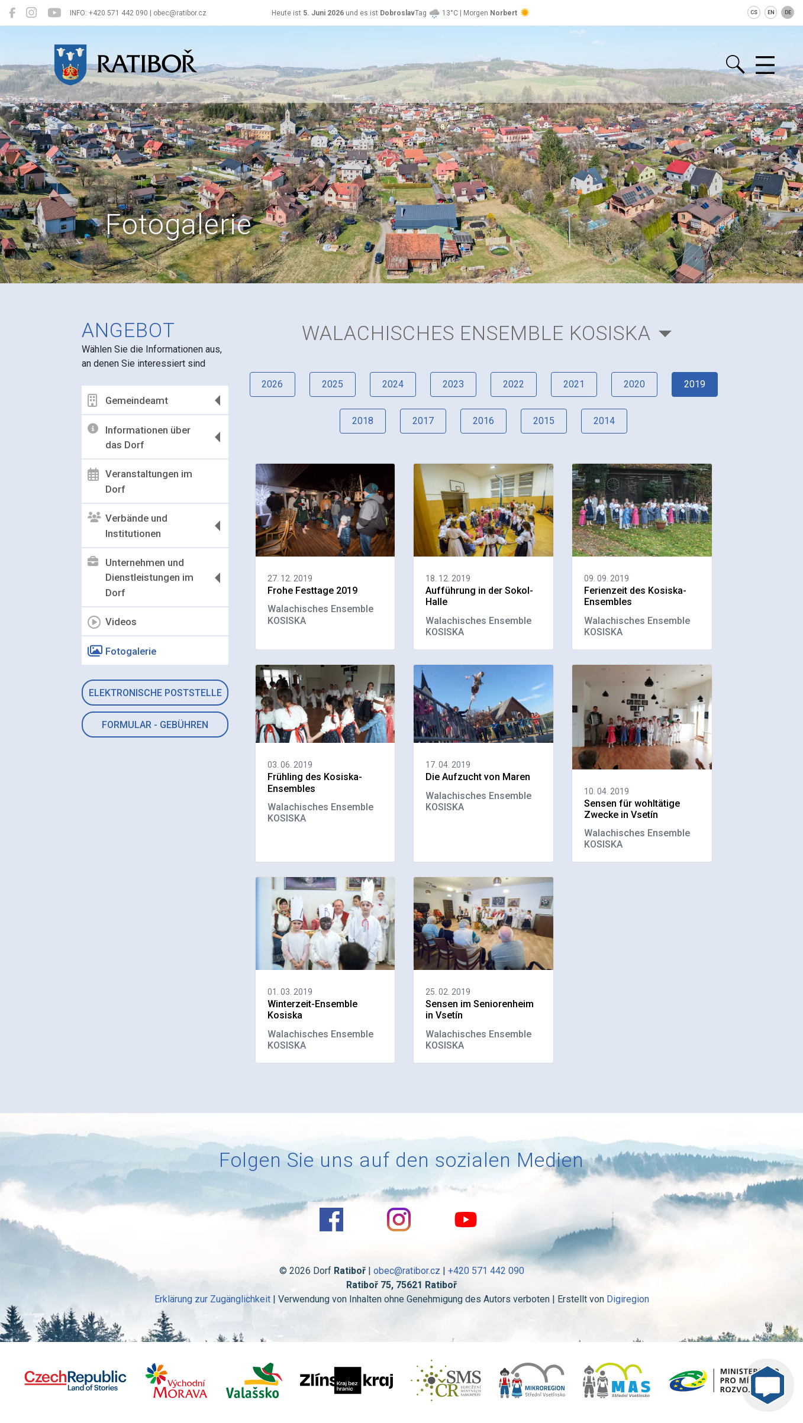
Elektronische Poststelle (155, 692)
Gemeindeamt (128, 400)
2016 (483, 420)
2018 (362, 420)
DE (788, 12)
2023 (453, 384)
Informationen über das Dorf (139, 437)
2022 (513, 384)
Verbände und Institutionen (128, 525)
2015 (543, 420)
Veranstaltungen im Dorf (140, 481)
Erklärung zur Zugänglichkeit (212, 1299)
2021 (574, 384)
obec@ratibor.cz (406, 1270)
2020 (634, 384)
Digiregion (628, 1299)
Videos (112, 622)
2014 (604, 420)
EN (771, 12)
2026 (272, 384)
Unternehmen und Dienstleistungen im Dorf (141, 578)
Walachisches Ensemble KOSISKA (476, 333)
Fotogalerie (122, 651)
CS (753, 12)
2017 (423, 420)
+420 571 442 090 (486, 1270)
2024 (393, 384)
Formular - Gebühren (155, 724)
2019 (694, 384)
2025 (332, 384)
